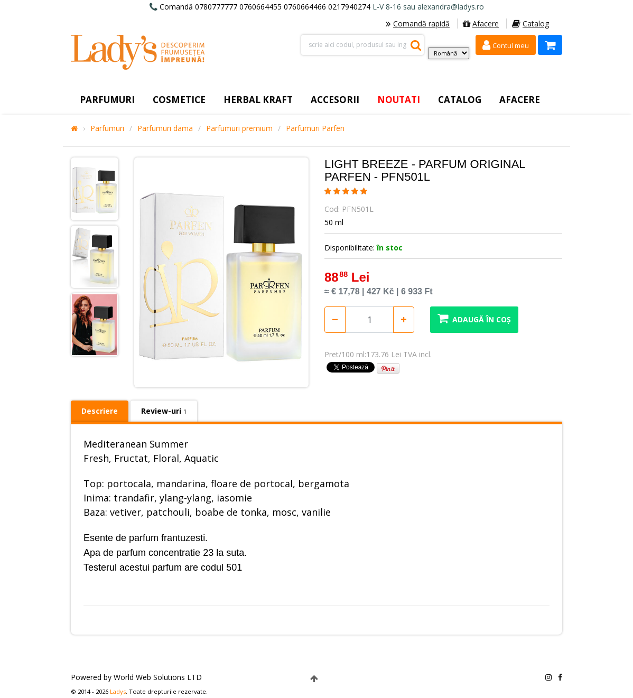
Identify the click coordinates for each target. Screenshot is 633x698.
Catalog (530, 23)
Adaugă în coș (474, 318)
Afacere (481, 23)
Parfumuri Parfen (315, 128)
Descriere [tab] (99, 411)
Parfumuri (107, 128)
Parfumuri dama (165, 128)
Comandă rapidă (418, 23)
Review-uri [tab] (164, 411)
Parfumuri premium (239, 128)
